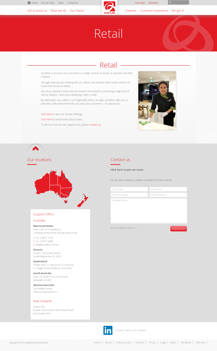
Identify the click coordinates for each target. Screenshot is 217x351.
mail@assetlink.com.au (47, 244)
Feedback (186, 342)
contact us (95, 124)
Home (97, 342)
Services (139, 342)
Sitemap (200, 342)
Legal (163, 342)
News (173, 342)
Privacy (152, 342)
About (108, 342)
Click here (46, 119)
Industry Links (123, 342)
